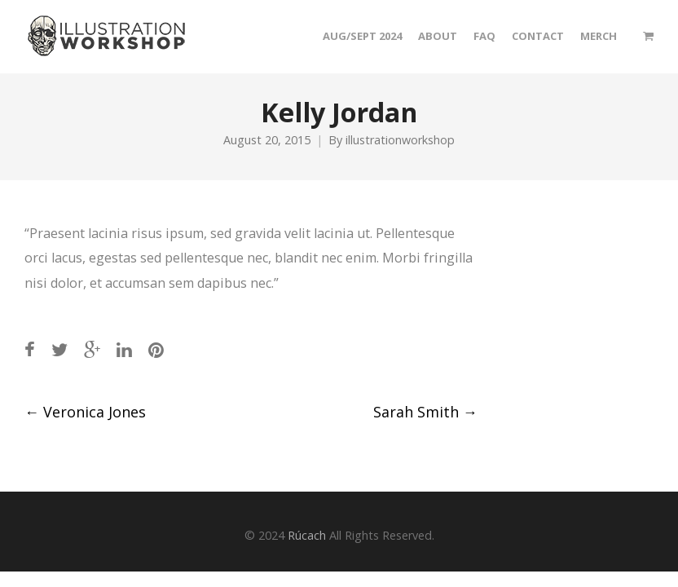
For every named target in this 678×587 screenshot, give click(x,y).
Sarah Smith (425, 411)
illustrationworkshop (400, 140)
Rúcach (307, 535)
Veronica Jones (85, 411)
